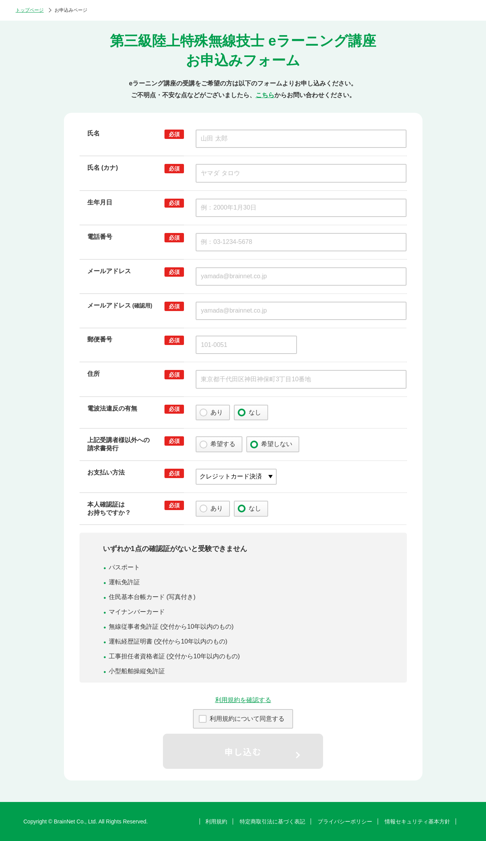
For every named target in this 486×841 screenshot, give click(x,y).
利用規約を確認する (243, 700)
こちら (265, 95)
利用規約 (216, 821)
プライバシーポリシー (345, 821)
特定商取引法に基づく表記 (272, 821)
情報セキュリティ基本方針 (417, 821)
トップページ (30, 10)
